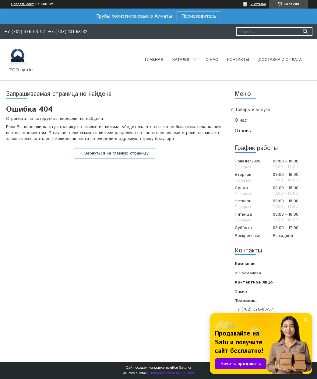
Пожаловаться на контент (172, 373)
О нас (212, 60)
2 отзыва (258, 4)
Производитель (198, 16)
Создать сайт (22, 4)
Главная (154, 60)
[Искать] (305, 31)
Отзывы (243, 131)
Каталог (181, 60)
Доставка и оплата (280, 60)
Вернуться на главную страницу (116, 153)
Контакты (238, 60)
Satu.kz (185, 367)
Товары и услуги (252, 109)
